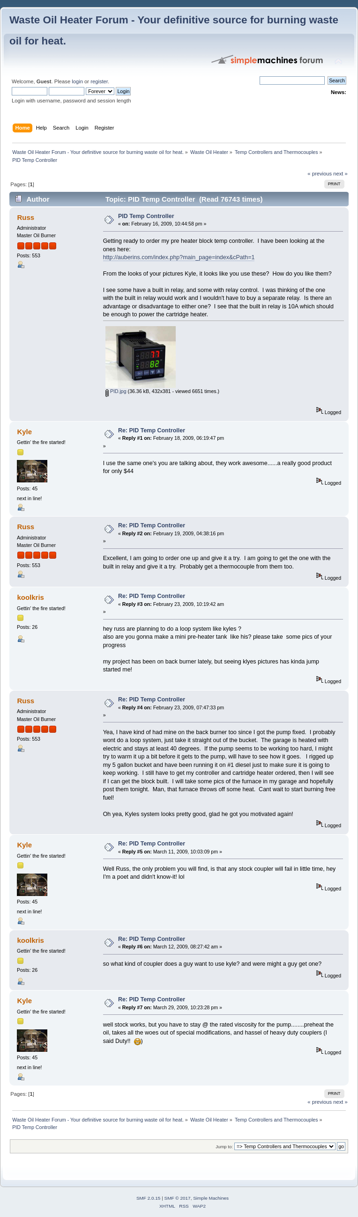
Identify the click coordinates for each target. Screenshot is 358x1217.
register (99, 81)
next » (340, 173)
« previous (319, 173)
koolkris (30, 597)
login (77, 81)
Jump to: (224, 1146)
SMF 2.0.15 (148, 1198)
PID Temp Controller (146, 216)
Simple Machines (211, 1198)
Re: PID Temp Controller (151, 430)
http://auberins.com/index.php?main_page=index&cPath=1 (179, 257)
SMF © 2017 (177, 1198)
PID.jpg (116, 391)
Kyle (24, 432)
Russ (25, 217)
